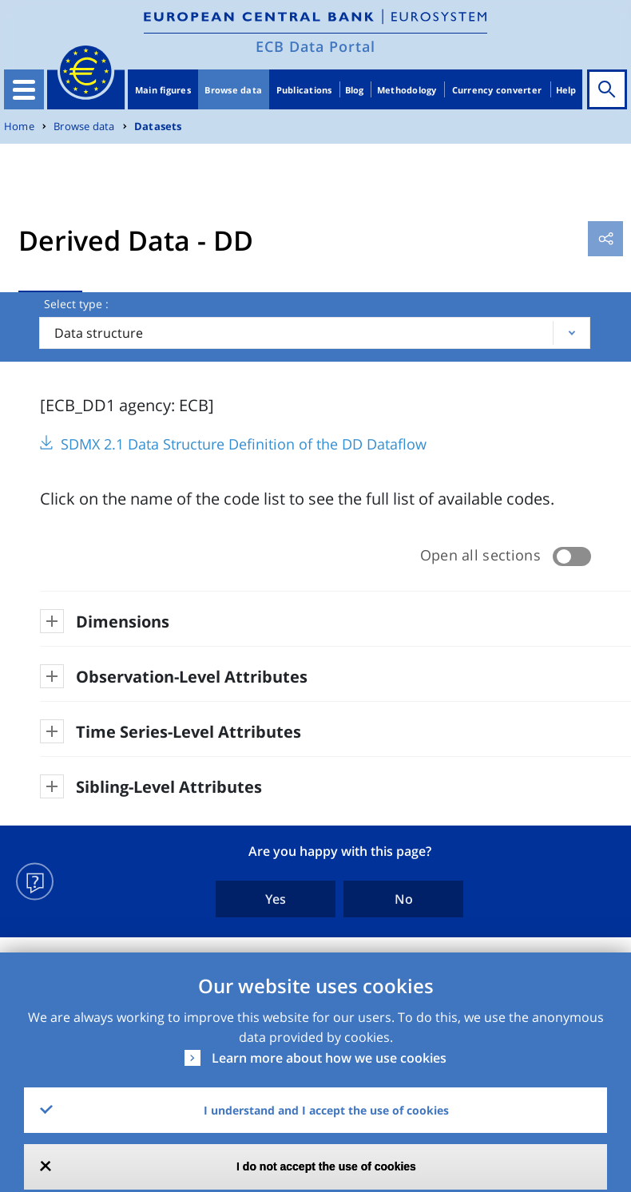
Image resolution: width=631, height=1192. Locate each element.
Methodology (407, 90)
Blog (354, 90)
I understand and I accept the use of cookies (326, 1110)
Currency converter (497, 90)
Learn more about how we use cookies (329, 1058)
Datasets (158, 126)
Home (19, 126)
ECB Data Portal (315, 46)
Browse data (233, 90)
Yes (275, 899)
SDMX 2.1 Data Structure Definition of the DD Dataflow (244, 443)
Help (566, 90)
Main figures (163, 90)
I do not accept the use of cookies (326, 1166)
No (404, 899)
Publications (304, 90)
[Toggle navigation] (24, 89)
